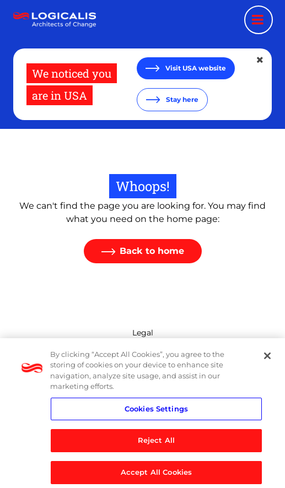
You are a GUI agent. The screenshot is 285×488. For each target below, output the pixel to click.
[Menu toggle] (258, 20)
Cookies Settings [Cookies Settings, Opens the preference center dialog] (156, 413)
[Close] (267, 360)
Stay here (181, 99)
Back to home (152, 251)
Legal (142, 333)
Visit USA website (195, 68)
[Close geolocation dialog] (261, 60)
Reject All (156, 445)
